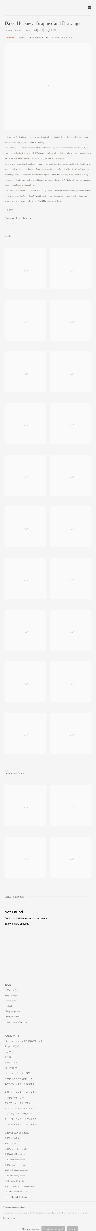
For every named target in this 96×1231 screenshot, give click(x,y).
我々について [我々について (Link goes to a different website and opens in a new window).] (11, 1068)
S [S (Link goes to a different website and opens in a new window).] (5, 1138)
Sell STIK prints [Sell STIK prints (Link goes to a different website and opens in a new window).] (11, 1143)
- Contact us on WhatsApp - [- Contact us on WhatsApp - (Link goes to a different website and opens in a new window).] (16, 1022)
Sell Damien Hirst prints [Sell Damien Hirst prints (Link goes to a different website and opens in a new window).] (15, 1154)
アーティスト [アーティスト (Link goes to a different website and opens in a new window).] (11, 1062)
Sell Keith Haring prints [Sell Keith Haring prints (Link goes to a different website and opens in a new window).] (15, 1175)
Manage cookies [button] (29, 1216)
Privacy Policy (11, 1216)
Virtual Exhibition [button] (62, 37)
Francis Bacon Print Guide (16, 1197)
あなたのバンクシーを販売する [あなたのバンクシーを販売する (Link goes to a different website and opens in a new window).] (20, 1084)
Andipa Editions (15, 7)
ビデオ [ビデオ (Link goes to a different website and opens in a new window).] (8, 1051)
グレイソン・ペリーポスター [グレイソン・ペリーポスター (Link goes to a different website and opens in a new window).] (18, 1113)
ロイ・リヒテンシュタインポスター (22, 1119)
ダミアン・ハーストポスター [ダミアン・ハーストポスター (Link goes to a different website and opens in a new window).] (18, 1103)
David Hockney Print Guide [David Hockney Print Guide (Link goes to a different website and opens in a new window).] (16, 1191)
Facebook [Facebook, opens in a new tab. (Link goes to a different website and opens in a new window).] (13, 1206)
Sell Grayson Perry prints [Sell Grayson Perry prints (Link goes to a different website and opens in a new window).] (15, 1165)
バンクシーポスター (14, 1097)
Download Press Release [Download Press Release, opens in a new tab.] (18, 218)
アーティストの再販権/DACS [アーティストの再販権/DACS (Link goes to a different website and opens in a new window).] (18, 1078)
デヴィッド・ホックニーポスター (21, 1124)
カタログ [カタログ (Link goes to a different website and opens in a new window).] (9, 1057)
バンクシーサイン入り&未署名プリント (24, 1041)
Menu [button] (89, 7)
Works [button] (22, 37)
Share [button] (10, 209)
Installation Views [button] (38, 37)
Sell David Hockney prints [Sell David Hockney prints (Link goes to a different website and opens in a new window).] (16, 1148)
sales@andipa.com (78, 195)
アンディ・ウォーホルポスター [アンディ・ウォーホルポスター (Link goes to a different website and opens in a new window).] (20, 1108)
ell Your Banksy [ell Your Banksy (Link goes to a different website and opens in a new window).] (12, 1138)
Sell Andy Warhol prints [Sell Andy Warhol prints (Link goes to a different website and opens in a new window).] (15, 1159)
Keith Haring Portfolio (14, 1181)
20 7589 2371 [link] (16, 1016)
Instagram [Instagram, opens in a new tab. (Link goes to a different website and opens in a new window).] (7, 1206)
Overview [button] (10, 37)
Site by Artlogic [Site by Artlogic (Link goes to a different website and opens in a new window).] (44, 1221)
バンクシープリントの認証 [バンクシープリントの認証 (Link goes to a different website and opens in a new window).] (17, 1073)
